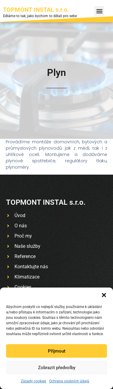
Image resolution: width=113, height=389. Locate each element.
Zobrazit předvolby (56, 367)
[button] (104, 295)
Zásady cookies (33, 381)
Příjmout (56, 351)
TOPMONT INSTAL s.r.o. (36, 9)
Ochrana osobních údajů (69, 381)
